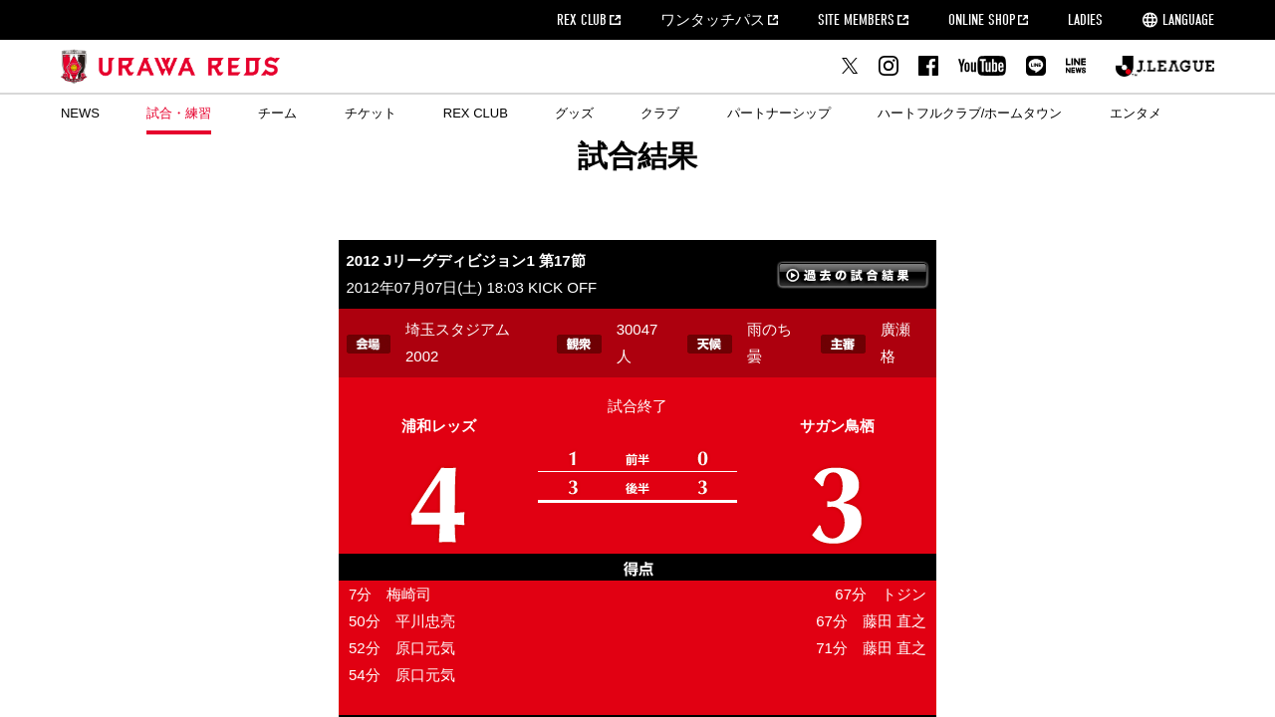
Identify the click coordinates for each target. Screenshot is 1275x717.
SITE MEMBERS (856, 20)
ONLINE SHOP (981, 20)
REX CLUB (582, 20)
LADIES (1085, 20)
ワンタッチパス (712, 20)
